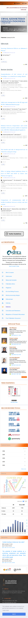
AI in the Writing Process (11, 291)
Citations (4, 508)
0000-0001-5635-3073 (16, 365)
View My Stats (14, 402)
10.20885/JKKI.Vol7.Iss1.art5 (9, 153)
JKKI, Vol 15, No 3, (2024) (8, 547)
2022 (14, 465)
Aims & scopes (8, 272)
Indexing (6, 303)
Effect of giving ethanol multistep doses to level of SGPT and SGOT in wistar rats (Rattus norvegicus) (14, 173)
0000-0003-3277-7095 (16, 335)
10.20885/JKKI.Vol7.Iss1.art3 (9, 106)
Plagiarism (7, 287)
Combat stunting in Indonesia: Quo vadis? (13, 542)
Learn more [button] (6, 610)
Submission (7, 276)
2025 (14, 455)
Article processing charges (11, 295)
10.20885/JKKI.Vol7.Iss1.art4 (9, 132)
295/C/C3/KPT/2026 (14, 266)
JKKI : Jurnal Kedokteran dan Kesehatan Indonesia (17, 8)
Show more (23, 469)
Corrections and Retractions (11, 310)
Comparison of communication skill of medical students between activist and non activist (14, 202)
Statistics (7, 307)
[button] (13, 30)
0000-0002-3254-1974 (16, 344)
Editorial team (8, 299)
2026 (14, 451)
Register (17, 3)
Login (24, 3)
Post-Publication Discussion (12, 318)
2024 (14, 458)
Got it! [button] (14, 614)
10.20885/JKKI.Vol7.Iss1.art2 (9, 78)
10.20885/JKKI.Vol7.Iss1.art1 (9, 52)
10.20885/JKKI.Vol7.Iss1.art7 (9, 206)
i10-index (4, 514)
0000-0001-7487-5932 (16, 374)
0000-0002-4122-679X (16, 354)
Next (27, 570)
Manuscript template (10, 280)
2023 (14, 462)
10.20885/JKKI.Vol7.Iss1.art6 (9, 177)
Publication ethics (9, 284)
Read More (24, 377)
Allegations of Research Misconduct (14, 314)
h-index (3, 511)
